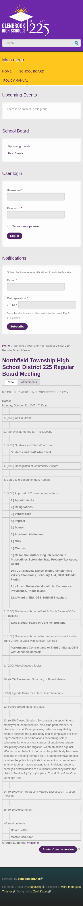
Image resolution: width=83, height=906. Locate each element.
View (12, 382)
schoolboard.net (29, 878)
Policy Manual (15, 80)
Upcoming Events (19, 146)
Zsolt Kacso (40, 891)
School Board (31, 71)
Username (14, 190)
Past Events (15, 153)
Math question (17, 298)
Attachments (29, 382)
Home (7, 71)
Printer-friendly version (58, 849)
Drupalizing (34, 886)
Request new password (26, 226)
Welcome (33, 842)
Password (14, 208)
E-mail (12, 280)
